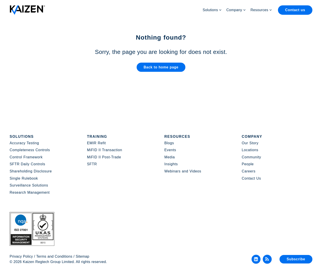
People (248, 164)
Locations (250, 150)
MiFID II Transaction (104, 150)
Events (170, 150)
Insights (171, 164)
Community (251, 157)
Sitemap (82, 256)
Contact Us (251, 178)
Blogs (169, 143)
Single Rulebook (24, 178)
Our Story (250, 143)
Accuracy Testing (24, 143)
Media (169, 157)
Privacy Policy (21, 256)
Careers (248, 171)
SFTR (92, 164)
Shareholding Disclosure (31, 171)
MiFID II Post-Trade (104, 157)
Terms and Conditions (54, 256)
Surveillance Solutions (29, 185)
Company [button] (236, 10)
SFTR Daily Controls (27, 164)
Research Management (30, 192)
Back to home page (161, 68)
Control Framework (26, 157)
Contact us (295, 10)
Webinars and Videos (182, 171)
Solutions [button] (212, 10)
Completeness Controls (30, 150)
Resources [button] (261, 10)
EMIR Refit (96, 143)
